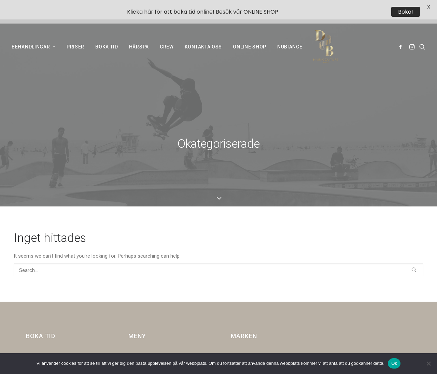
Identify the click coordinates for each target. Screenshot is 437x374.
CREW (167, 37)
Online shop (145, 294)
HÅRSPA (139, 37)
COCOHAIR (143, 318)
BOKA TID (106, 37)
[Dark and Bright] (324, 37)
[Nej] (428, 363)
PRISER (75, 37)
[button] (401, 37)
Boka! (405, 12)
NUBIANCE (289, 37)
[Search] (218, 193)
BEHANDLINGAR (34, 37)
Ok (394, 363)
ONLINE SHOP (249, 37)
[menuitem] (36, 37)
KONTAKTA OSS (203, 37)
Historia (142, 282)
